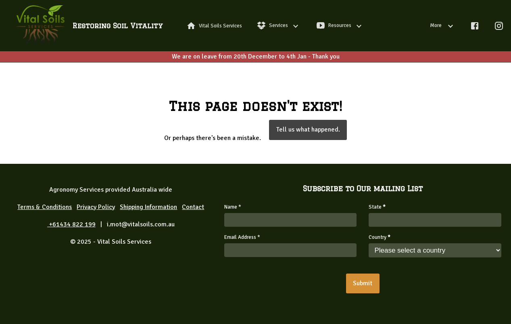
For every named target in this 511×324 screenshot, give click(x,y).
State (377, 207)
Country (379, 237)
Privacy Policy (96, 207)
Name (232, 207)
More (443, 25)
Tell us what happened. (308, 129)
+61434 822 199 (71, 224)
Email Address (242, 237)
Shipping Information (148, 207)
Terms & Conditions (44, 207)
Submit (362, 283)
